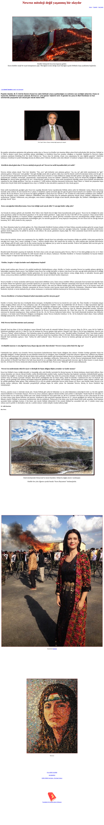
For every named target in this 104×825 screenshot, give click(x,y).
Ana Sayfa (101, 7)
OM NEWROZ (52, 775)
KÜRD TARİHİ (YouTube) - (52, 778)
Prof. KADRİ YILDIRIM (52, 772)
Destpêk (95, 7)
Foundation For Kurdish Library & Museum (52, 802)
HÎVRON (55, 648)
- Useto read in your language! (12, 89)
